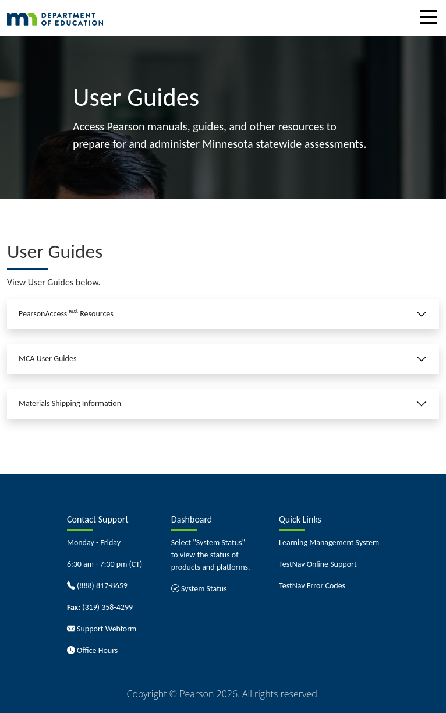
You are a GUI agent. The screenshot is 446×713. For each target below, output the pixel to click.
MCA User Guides (47, 358)
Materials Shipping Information (70, 403)
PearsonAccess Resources (66, 313)
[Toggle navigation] (431, 19)
